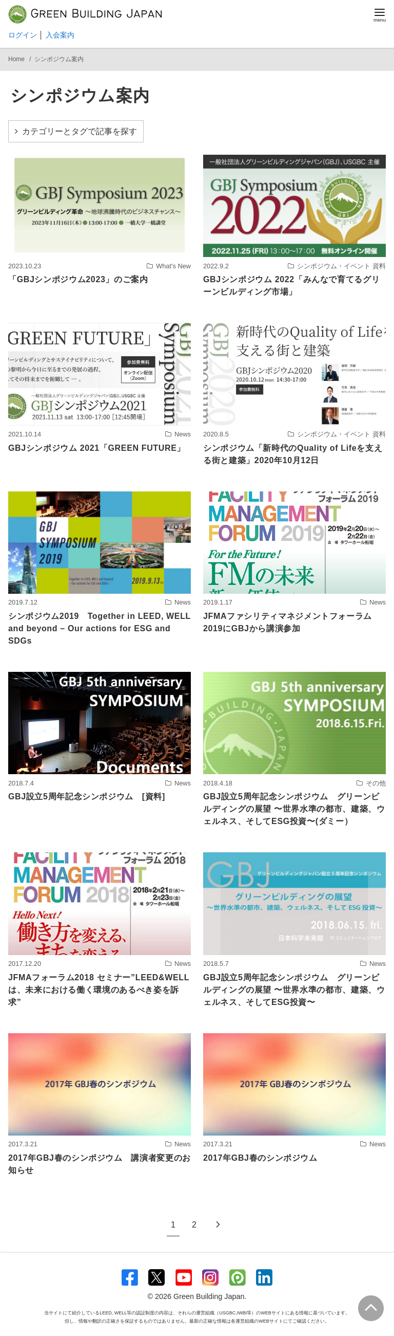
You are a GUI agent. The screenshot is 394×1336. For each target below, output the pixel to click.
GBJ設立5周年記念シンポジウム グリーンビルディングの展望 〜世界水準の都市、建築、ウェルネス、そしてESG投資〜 (294, 989)
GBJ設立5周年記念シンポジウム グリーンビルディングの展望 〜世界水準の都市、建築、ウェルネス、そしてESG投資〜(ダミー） (294, 809)
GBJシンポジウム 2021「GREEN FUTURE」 (96, 448)
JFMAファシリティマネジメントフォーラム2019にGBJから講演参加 (287, 622)
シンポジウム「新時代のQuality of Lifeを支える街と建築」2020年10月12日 (292, 454)
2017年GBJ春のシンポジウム (260, 1158)
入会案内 (60, 35)
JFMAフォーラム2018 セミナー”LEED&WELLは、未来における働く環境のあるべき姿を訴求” (98, 989)
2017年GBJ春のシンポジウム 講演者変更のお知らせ (99, 1164)
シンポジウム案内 (59, 59)
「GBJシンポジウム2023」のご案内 (78, 279)
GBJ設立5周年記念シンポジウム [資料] (86, 796)
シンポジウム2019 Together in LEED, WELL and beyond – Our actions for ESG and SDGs (99, 628)
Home (17, 59)
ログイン (22, 35)
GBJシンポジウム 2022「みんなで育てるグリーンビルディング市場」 (291, 285)
